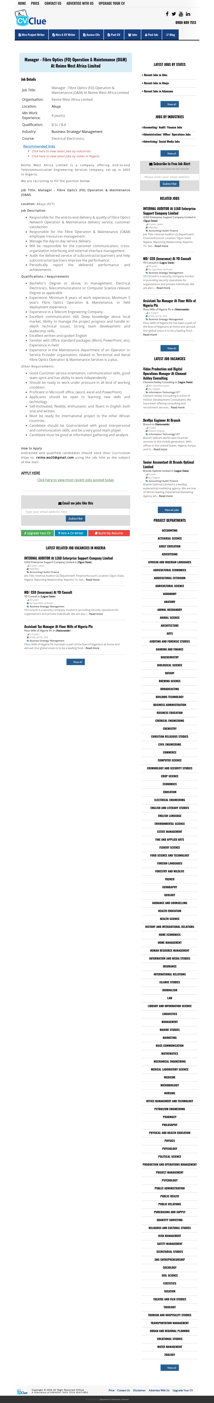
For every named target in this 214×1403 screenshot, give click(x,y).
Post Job (151, 34)
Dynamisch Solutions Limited (114, 1399)
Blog (170, 34)
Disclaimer (139, 1390)
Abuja (56, 106)
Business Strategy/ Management (77, 131)
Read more (92, 579)
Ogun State (84, 562)
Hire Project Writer (32, 34)
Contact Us (53, 3)
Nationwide (63, 630)
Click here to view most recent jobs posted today (75, 480)
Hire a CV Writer (63, 34)
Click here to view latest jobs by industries (61, 151)
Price (35, 3)
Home (22, 3)
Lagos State (48, 596)
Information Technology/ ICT (164, 392)
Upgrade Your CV (112, 3)
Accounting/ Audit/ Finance (44, 572)
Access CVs (91, 34)
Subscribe (76, 518)
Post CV (114, 34)
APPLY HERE (30, 473)
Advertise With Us (80, 3)
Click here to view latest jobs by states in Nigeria (65, 156)
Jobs (132, 34)
